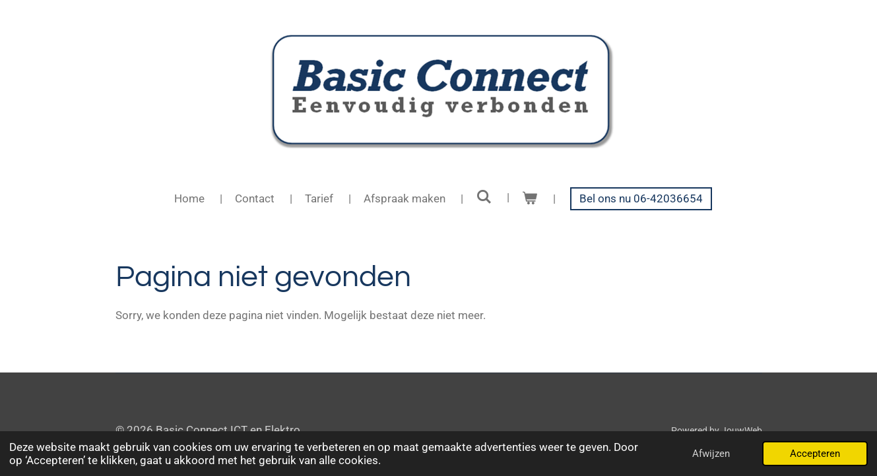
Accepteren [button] (815, 454)
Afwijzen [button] (711, 454)
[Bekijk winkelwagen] (530, 199)
